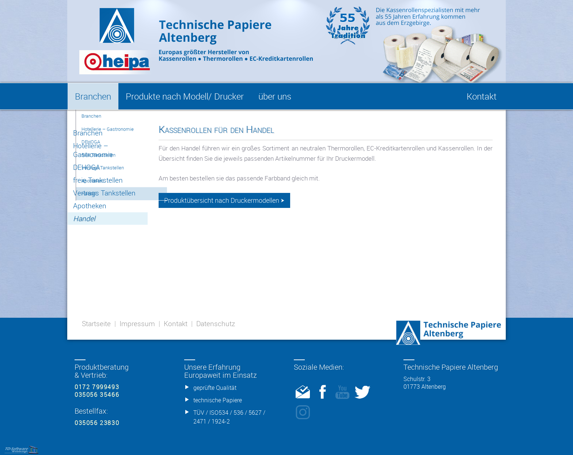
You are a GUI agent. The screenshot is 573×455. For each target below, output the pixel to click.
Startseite (96, 323)
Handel (84, 218)
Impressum (137, 323)
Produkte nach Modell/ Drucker (185, 96)
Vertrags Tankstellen (104, 193)
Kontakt (175, 323)
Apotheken (89, 205)
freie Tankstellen (98, 180)
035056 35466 (97, 395)
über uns (274, 96)
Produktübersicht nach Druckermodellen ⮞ (224, 200)
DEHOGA (86, 167)
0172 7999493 (97, 387)
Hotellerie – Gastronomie (93, 150)
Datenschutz (215, 323)
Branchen (88, 133)
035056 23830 (97, 423)
